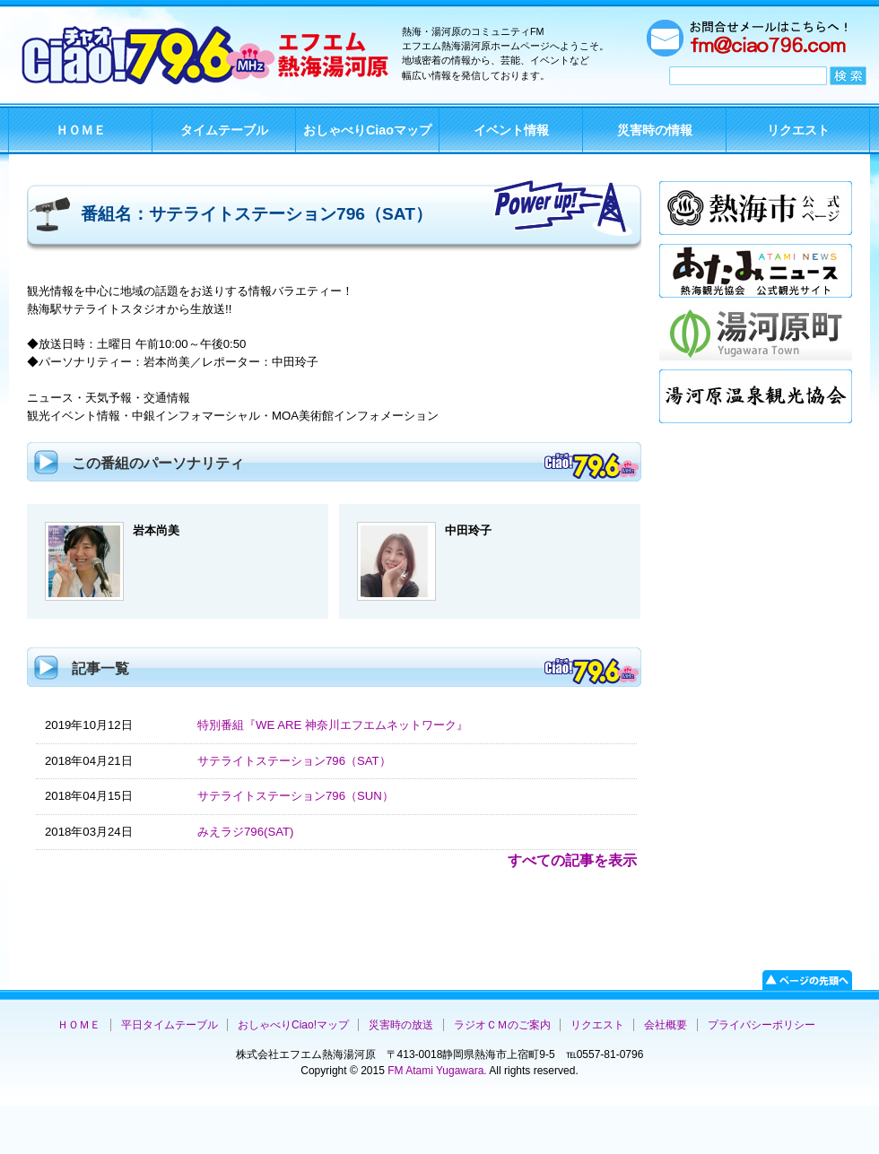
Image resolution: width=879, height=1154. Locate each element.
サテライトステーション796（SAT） (294, 761)
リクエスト (798, 130)
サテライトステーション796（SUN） (295, 796)
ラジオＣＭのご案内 (502, 1025)
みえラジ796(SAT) (245, 831)
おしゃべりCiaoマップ (367, 130)
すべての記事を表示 (572, 860)
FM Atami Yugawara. (436, 1070)
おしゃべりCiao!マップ (293, 1025)
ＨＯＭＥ (81, 130)
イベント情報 (511, 130)
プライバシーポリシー (761, 1025)
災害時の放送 (401, 1025)
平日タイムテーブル (169, 1025)
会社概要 (665, 1025)
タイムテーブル (224, 130)
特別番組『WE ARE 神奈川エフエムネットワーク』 (332, 725)
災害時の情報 (654, 130)
